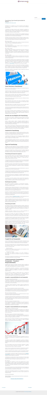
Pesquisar (36, 17)
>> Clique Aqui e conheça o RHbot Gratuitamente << (17, 378)
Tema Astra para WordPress (28, 391)
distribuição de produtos (16, 196)
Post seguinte (30, 387)
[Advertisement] (23, 9)
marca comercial (12, 63)
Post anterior (4, 387)
